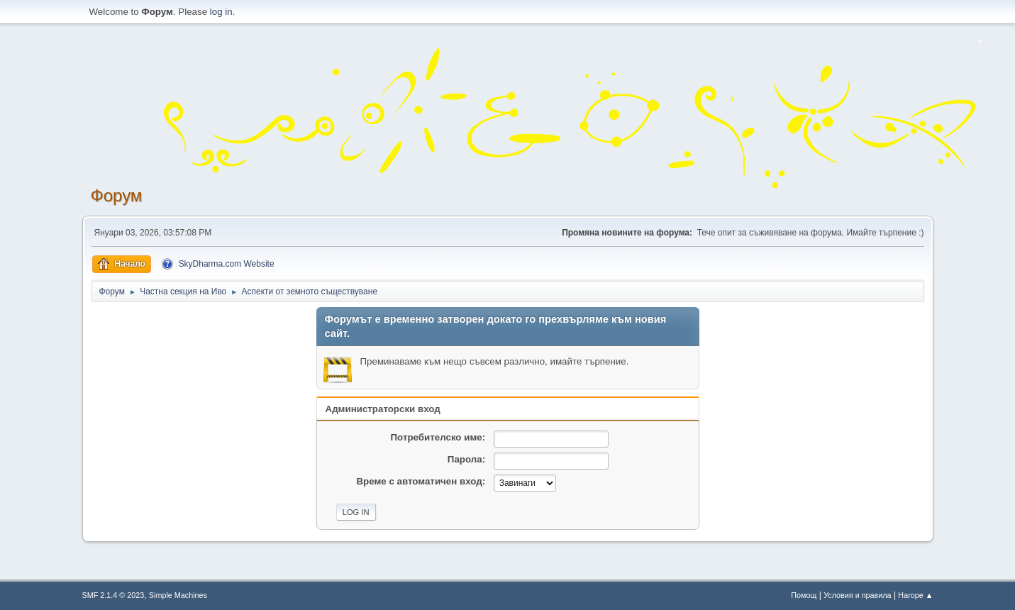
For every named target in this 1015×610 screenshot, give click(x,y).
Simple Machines (178, 595)
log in (221, 11)
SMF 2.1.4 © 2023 (113, 595)
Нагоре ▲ (915, 595)
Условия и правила (857, 595)
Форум (117, 195)
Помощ (803, 595)
